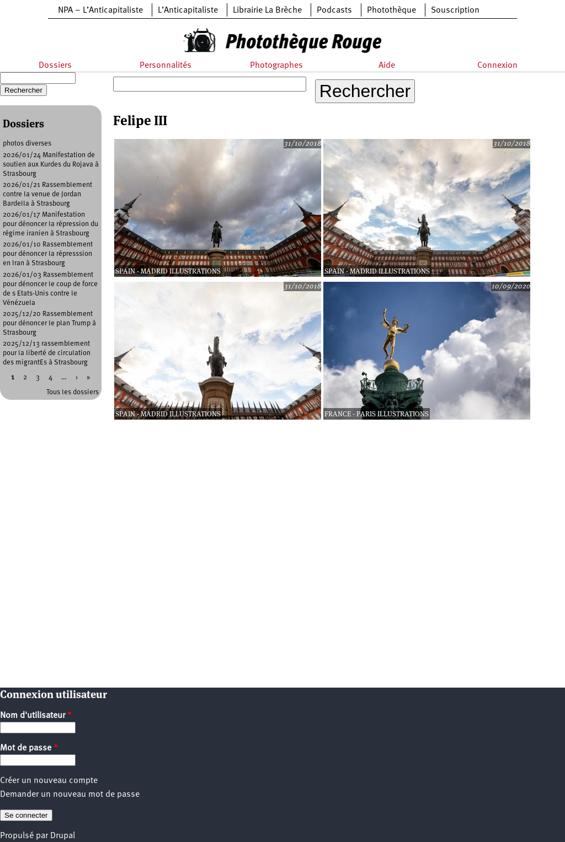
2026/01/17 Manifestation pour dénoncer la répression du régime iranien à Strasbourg (50, 224)
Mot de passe (29, 748)
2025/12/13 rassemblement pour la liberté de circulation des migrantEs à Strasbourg (46, 353)
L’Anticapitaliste (188, 10)
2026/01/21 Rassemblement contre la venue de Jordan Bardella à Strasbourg (47, 194)
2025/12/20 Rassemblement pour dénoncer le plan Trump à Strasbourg (49, 323)
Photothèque (391, 10)
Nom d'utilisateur (36, 715)
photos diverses (27, 143)
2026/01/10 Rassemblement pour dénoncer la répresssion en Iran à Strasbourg (48, 254)
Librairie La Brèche (267, 10)
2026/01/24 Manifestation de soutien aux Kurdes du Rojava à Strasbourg (51, 165)
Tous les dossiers (72, 392)
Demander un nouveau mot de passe (70, 794)
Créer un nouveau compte (49, 780)
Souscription (455, 10)
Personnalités (165, 65)
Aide (387, 65)
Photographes (276, 65)
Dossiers (55, 65)
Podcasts (334, 10)
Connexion (497, 65)
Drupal (62, 836)
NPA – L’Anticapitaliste (100, 10)
